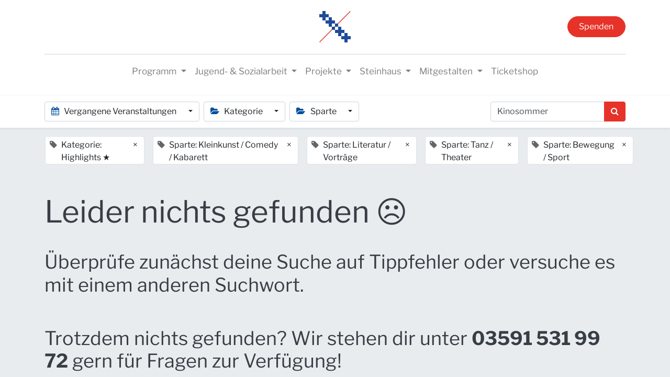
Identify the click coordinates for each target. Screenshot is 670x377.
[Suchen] (615, 111)
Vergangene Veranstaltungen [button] (114, 111)
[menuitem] (514, 72)
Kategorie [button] (237, 111)
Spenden (596, 26)
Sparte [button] (317, 111)
